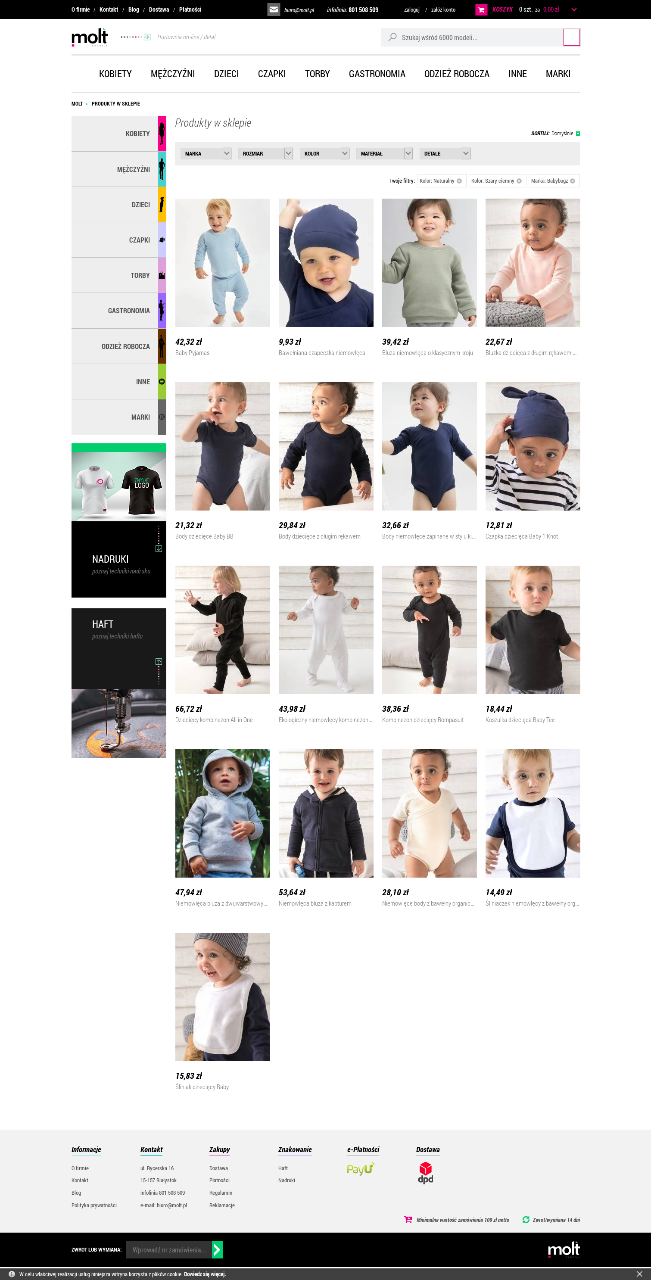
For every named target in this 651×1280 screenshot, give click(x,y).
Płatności (190, 9)
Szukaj (564, 36)
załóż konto (443, 9)
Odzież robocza (456, 73)
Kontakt (109, 9)
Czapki (272, 73)
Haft (283, 1168)
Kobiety (115, 73)
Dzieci (226, 73)
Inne (517, 73)
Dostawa (159, 9)
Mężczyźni (173, 73)
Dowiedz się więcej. (205, 1274)
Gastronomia (377, 73)
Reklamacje (222, 1205)
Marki (558, 73)
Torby (317, 73)
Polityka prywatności (94, 1205)
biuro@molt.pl (299, 10)
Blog (133, 9)
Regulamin (220, 1192)
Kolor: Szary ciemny (496, 180)
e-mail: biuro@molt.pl (163, 1205)
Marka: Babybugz (553, 180)
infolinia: (352, 9)
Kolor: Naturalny (441, 180)
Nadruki (286, 1180)
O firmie (81, 9)
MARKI (140, 416)
